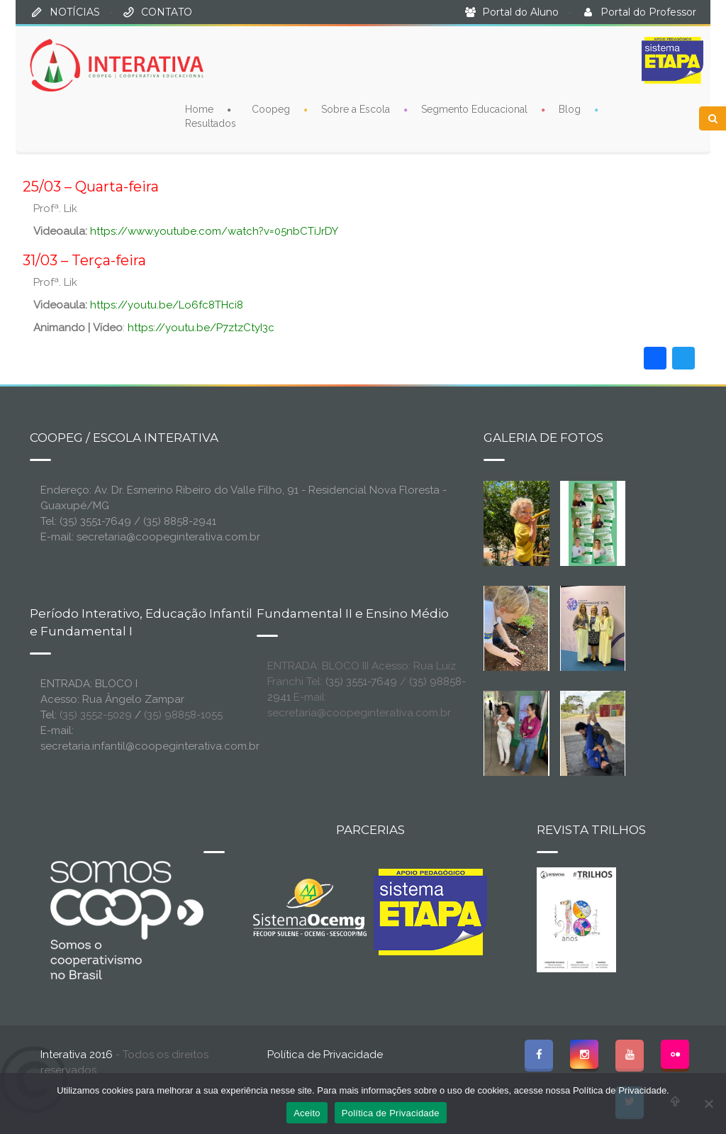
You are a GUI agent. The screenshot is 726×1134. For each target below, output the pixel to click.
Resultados (210, 122)
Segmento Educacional (474, 108)
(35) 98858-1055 (183, 714)
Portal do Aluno (520, 12)
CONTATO (166, 12)
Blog (570, 108)
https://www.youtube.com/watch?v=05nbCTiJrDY (214, 231)
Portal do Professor (648, 12)
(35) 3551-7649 (361, 681)
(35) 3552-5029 (96, 714)
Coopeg (271, 108)
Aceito (307, 1113)
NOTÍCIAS (75, 12)
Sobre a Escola (355, 108)
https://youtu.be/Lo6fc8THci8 (166, 305)
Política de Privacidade (325, 1054)
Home (199, 108)
